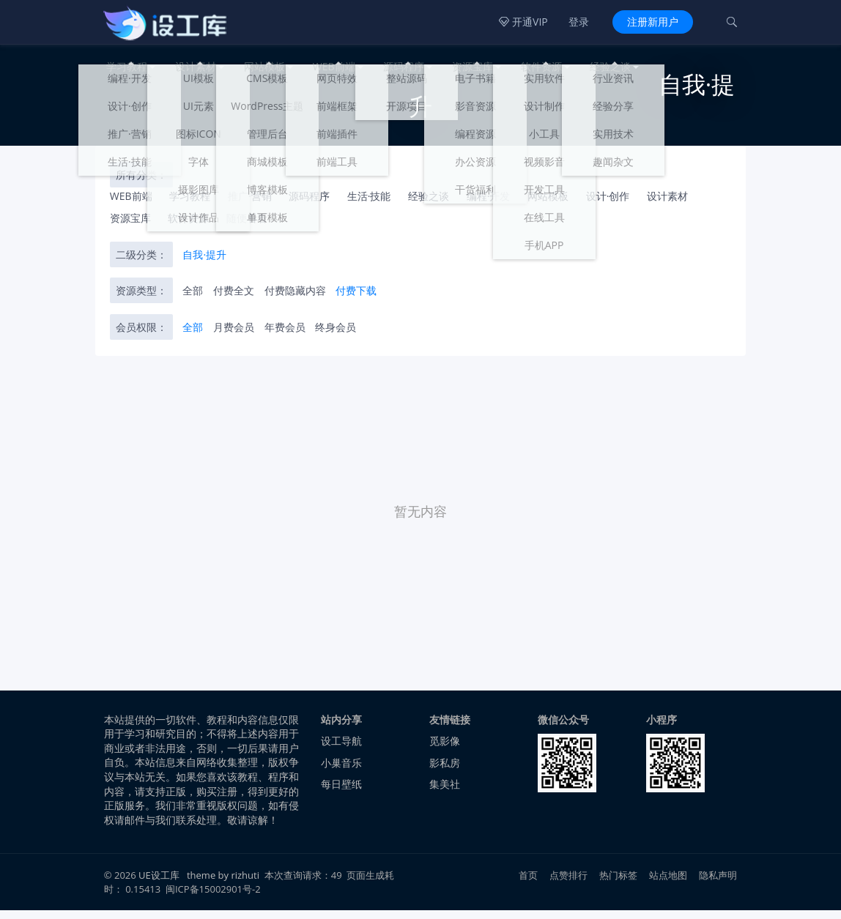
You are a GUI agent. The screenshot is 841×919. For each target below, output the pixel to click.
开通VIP (523, 22)
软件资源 (541, 66)
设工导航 (341, 749)
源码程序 (403, 66)
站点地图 (668, 884)
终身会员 (335, 336)
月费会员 (233, 336)
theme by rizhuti (224, 884)
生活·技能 (369, 205)
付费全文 (233, 299)
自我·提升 (204, 263)
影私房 (444, 771)
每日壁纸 (341, 793)
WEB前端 (334, 66)
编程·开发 (489, 205)
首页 (528, 884)
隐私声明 (718, 884)
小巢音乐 (341, 771)
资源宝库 (472, 66)
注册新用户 (652, 22)
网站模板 (264, 66)
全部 (192, 299)
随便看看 (246, 227)
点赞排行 (568, 884)
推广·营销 (250, 205)
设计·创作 (608, 205)
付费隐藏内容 (295, 299)
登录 (578, 22)
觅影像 (444, 749)
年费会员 (284, 336)
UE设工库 (158, 884)
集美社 (444, 793)
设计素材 (195, 66)
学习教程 (126, 66)
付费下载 (356, 299)
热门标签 (618, 884)
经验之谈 (610, 66)
